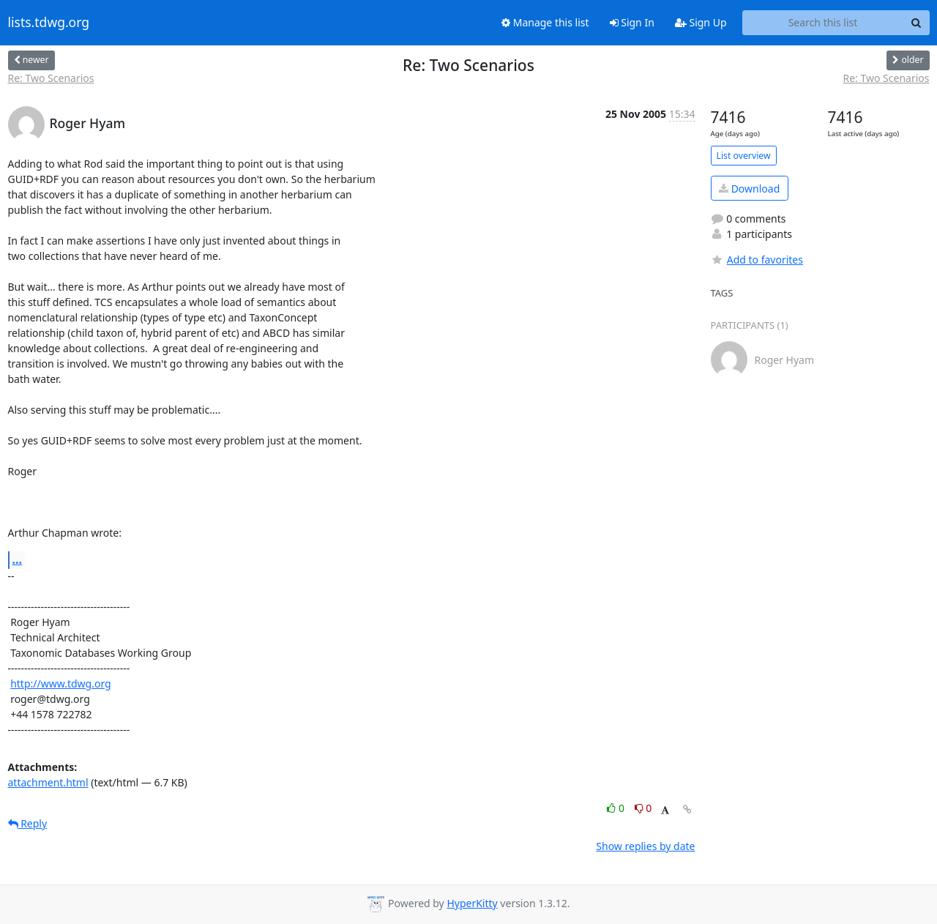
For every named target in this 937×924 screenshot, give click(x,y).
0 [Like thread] (617, 808)
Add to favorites (757, 260)
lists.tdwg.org (49, 22)
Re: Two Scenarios (51, 78)
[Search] (916, 22)
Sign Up (701, 22)
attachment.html (48, 782)
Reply (28, 823)
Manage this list (545, 22)
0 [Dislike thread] (643, 808)
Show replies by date (645, 846)
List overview (744, 155)
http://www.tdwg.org (60, 683)
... (17, 559)
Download (749, 188)
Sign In (632, 22)
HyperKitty (472, 903)
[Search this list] (823, 22)
